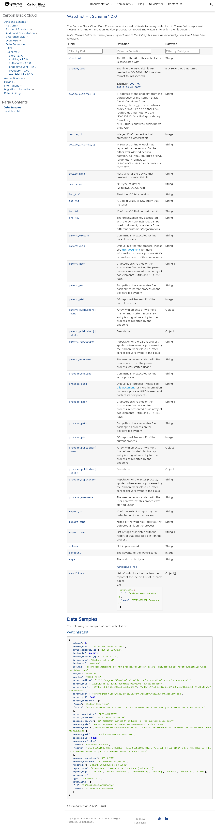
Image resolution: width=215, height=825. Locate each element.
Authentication (13, 78)
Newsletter (156, 4)
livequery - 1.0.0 (19, 70)
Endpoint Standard (17, 29)
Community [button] (125, 4)
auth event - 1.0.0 (20, 63)
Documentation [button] (101, 4)
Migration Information (17, 89)
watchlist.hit (12, 111)
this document (131, 249)
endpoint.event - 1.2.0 (22, 67)
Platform (11, 25)
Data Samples (12, 107)
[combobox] (200, 4)
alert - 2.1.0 (16, 55)
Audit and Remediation (20, 33)
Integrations (11, 85)
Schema (12, 52)
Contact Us (175, 4)
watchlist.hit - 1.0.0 (21, 74)
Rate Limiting (12, 93)
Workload (12, 40)
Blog (141, 4)
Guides (8, 82)
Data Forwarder (16, 44)
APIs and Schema (15, 22)
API (9, 48)
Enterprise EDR (15, 37)
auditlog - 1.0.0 (18, 59)
